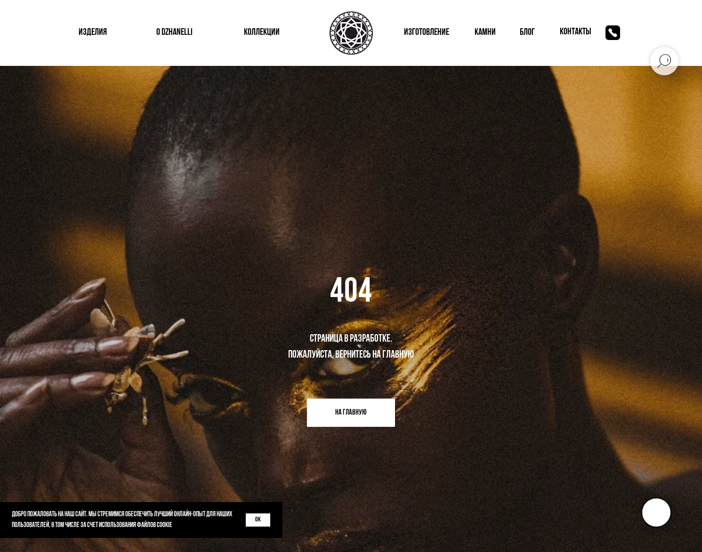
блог (527, 32)
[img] (612, 32)
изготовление (426, 32)
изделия (93, 32)
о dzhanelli (174, 32)
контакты (575, 32)
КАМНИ (485, 32)
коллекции (262, 32)
